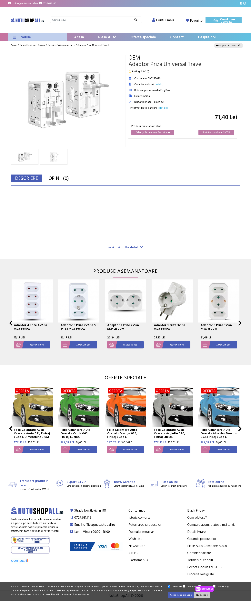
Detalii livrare (196, 531)
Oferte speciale (143, 37)
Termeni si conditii (200, 560)
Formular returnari (141, 531)
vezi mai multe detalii (125, 247)
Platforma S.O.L (139, 560)
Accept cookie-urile (181, 595)
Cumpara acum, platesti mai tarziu (211, 524)
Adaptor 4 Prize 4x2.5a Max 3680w (30, 327)
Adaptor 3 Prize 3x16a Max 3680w (169, 327)
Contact (177, 37)
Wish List (135, 538)
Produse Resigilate (200, 574)
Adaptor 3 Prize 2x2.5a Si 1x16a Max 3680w (78, 327)
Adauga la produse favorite (153, 132)
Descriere (27, 178)
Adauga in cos (29, 344)
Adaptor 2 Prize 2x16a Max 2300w (123, 327)
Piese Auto (107, 37)
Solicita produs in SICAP (216, 132)
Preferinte (190, 586)
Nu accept (202, 595)
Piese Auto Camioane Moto (207, 545)
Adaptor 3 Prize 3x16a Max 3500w (216, 327)
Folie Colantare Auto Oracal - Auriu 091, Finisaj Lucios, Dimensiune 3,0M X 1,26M (32, 435)
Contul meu (136, 510)
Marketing (221, 586)
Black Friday (196, 510)
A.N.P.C (133, 552)
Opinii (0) (60, 178)
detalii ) (159, 84)
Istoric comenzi (139, 517)
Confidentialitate (199, 552)
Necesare (175, 586)
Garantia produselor (201, 538)
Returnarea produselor (144, 524)
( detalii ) (163, 108)
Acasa (79, 37)
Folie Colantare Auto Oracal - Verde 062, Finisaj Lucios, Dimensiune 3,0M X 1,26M (79, 435)
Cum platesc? (197, 517)
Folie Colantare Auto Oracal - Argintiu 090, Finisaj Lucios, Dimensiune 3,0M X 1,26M (172, 435)
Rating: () (138, 72)
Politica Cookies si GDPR (204, 567)
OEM (134, 58)
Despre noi (207, 37)
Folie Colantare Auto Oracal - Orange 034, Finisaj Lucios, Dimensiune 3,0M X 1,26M (125, 435)
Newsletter (136, 545)
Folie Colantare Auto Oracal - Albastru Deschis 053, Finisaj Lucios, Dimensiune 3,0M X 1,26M (219, 435)
